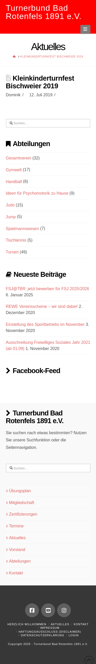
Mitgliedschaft (20, 502)
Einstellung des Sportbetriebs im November (45, 324)
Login (74, 635)
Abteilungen (18, 561)
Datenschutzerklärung (43, 635)
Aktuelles (16, 538)
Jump (11, 217)
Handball (14, 181)
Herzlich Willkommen (26, 624)
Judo (10, 205)
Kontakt (14, 573)
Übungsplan (18, 491)
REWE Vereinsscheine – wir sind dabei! (42, 306)
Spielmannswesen (22, 228)
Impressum (50, 627)
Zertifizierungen (21, 514)
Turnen (12, 252)
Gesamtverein (18, 158)
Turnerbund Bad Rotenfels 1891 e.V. (44, 12)
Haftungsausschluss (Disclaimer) (50, 631)
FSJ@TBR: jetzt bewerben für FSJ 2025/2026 (47, 289)
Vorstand (15, 549)
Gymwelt (14, 170)
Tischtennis (16, 240)
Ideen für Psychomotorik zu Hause (37, 193)
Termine (15, 526)
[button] (85, 29)
